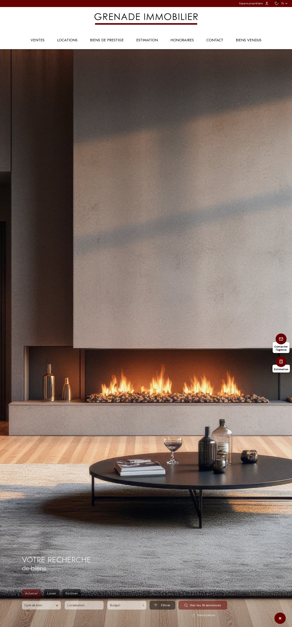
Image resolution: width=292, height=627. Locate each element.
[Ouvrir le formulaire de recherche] (162, 611)
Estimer (72, 599)
